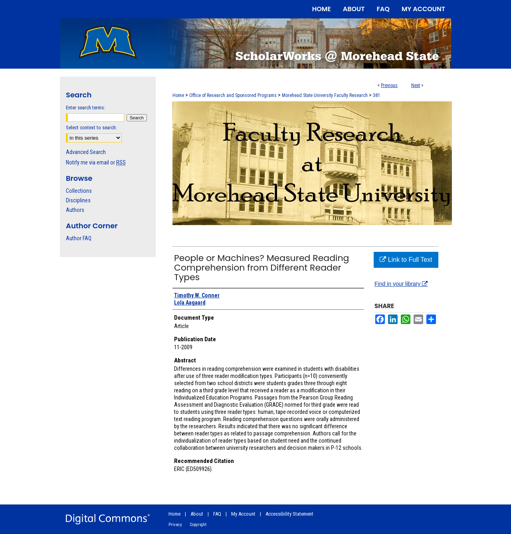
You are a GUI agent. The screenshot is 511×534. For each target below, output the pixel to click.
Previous (389, 85)
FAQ (217, 514)
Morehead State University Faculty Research (325, 95)
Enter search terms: (85, 108)
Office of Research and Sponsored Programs (233, 95)
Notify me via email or (96, 162)
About (196, 514)
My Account (243, 514)
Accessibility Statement (289, 514)
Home (178, 95)
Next (415, 85)
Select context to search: (91, 128)
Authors (75, 210)
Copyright (198, 524)
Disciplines (78, 200)
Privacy (175, 524)
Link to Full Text (406, 259)
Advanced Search (86, 152)
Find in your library (401, 284)
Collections (79, 191)
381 (376, 95)
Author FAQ (78, 238)
